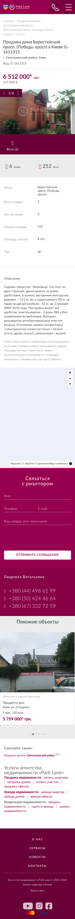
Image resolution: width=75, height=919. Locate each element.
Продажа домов (28, 21)
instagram (39, 906)
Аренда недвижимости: (21, 792)
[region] (37, 418)
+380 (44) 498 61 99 (32, 591)
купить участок (47, 782)
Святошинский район (18, 25)
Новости (37, 857)
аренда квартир (52, 792)
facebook (48, 906)
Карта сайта (38, 890)
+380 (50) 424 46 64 (32, 598)
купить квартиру (56, 777)
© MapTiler (28, 463)
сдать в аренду (43, 806)
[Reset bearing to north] (70, 384)
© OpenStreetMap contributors (51, 463)
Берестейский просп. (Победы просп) (28, 30)
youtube (28, 906)
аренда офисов (41, 796)
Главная (8, 21)
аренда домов (14, 796)
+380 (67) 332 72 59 (32, 606)
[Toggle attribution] (70, 463)
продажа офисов (16, 786)
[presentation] (34, 538)
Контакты (37, 866)
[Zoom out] (70, 378)
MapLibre (16, 463)
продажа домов (19, 782)
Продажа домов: (29, 755)
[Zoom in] (70, 372)
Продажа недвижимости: (23, 777)
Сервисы (37, 848)
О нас (37, 839)
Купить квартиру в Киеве (37, 884)
